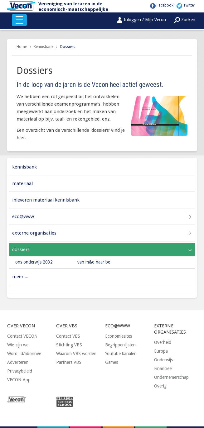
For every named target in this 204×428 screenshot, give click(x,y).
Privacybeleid (19, 371)
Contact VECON (22, 336)
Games (111, 362)
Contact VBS (68, 336)
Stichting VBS (69, 344)
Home (22, 47)
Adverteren (17, 362)
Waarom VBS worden (76, 353)
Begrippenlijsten (120, 344)
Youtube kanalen (121, 353)
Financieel (163, 368)
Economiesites (118, 336)
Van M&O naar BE (93, 261)
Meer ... (20, 276)
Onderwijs (163, 359)
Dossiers (67, 47)
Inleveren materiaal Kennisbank (46, 200)
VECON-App (19, 379)
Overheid (162, 342)
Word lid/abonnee (24, 353)
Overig (160, 385)
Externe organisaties (34, 233)
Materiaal (22, 183)
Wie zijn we (17, 344)
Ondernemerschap (171, 377)
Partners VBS (68, 362)
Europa (161, 351)
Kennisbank (43, 47)
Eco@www (23, 216)
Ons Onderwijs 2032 (34, 261)
